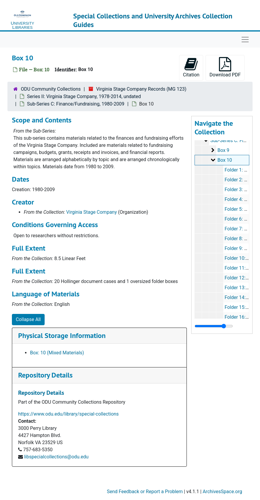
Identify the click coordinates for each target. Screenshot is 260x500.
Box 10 (224, 160)
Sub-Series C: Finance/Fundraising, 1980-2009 (75, 104)
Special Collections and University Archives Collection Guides (152, 20)
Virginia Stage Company (91, 212)
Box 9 (223, 150)
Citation (191, 67)
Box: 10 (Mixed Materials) (57, 353)
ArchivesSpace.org (222, 491)
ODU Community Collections (51, 89)
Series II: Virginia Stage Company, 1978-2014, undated (84, 96)
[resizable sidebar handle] (214, 326)
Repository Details (45, 375)
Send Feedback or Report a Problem (145, 491)
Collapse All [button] (28, 319)
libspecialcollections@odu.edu (56, 457)
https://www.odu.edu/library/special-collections (68, 414)
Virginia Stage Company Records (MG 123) (141, 89)
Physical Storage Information (62, 335)
